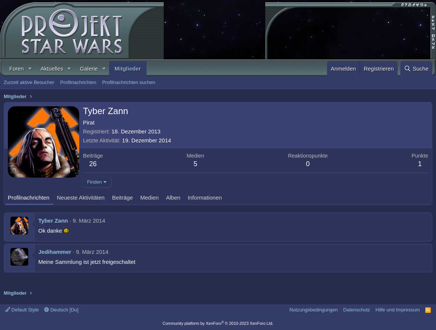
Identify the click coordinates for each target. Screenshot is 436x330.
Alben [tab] (173, 197)
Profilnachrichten (78, 82)
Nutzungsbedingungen (313, 310)
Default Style (22, 310)
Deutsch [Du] (61, 310)
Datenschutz (356, 310)
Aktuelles (52, 68)
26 (93, 164)
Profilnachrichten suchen (128, 82)
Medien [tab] (149, 197)
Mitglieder (128, 68)
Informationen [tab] (205, 197)
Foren (16, 68)
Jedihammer (54, 252)
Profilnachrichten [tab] (28, 197)
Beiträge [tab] (122, 197)
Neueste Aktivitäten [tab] (81, 197)
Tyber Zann (53, 220)
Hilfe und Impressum (397, 310)
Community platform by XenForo (218, 323)
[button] (30, 68)
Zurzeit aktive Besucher (29, 82)
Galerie (89, 68)
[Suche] (416, 68)
